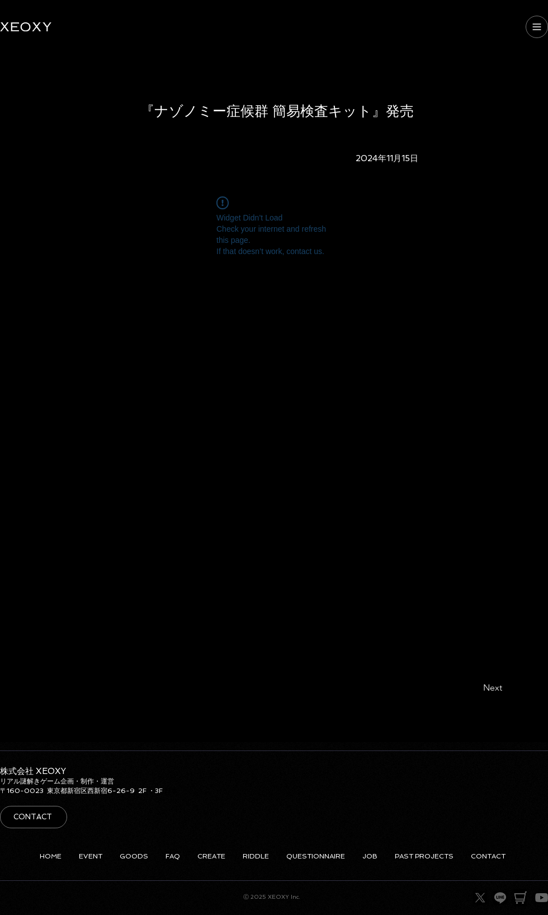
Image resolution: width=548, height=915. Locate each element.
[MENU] (537, 27)
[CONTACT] (33, 817)
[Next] (481, 688)
